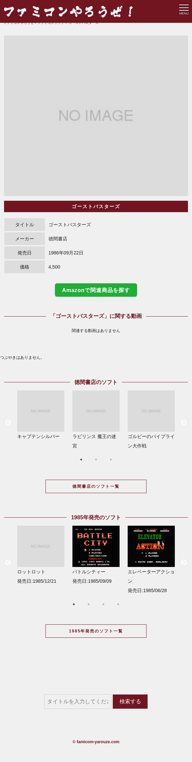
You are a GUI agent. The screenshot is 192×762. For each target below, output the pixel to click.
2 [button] (96, 459)
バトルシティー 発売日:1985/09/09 (96, 555)
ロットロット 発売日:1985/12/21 (40, 555)
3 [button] (110, 459)
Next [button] (184, 422)
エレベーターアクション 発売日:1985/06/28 (151, 559)
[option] (96, 116)
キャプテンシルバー (40, 414)
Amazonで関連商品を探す (96, 290)
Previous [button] (8, 422)
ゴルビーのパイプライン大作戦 (151, 419)
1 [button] (81, 459)
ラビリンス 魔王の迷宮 (96, 419)
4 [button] (118, 604)
